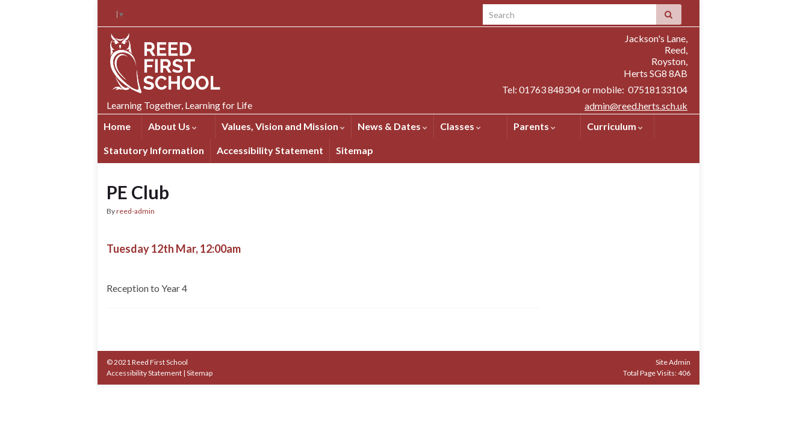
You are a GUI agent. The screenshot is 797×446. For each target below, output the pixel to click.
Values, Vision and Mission (283, 126)
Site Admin (673, 362)
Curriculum (615, 126)
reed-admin (135, 210)
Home (117, 126)
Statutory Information (154, 150)
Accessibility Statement (270, 150)
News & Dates (392, 126)
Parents (534, 126)
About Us (172, 126)
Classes (460, 126)
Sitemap (354, 150)
